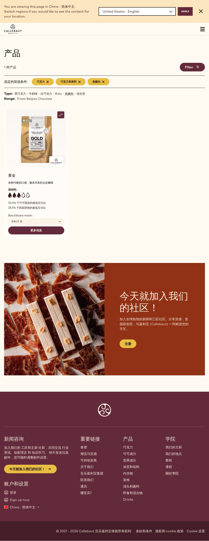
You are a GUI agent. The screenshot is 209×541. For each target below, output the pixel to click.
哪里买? (86, 493)
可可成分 (129, 454)
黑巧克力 (20, 93)
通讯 (83, 486)
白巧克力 (46, 93)
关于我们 (86, 467)
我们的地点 (174, 454)
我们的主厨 (174, 447)
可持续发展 (88, 460)
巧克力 (128, 447)
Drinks (128, 499)
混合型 (81, 93)
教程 (169, 460)
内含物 (128, 473)
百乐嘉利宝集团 (91, 473)
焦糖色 (69, 93)
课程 (169, 467)
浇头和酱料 (131, 486)
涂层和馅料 (131, 467)
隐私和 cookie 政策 (169, 531)
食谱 (83, 447)
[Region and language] (137, 11)
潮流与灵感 (88, 454)
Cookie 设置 (196, 531)
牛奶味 (33, 93)
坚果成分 (129, 460)
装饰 (126, 480)
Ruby (58, 93)
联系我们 (86, 480)
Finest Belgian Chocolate (34, 99)
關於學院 (172, 473)
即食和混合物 (133, 493)
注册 (128, 344)
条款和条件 (144, 531)
